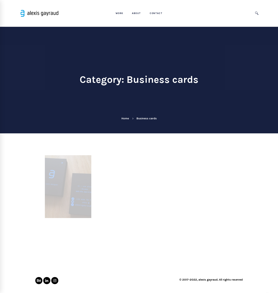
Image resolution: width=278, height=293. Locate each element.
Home (125, 118)
